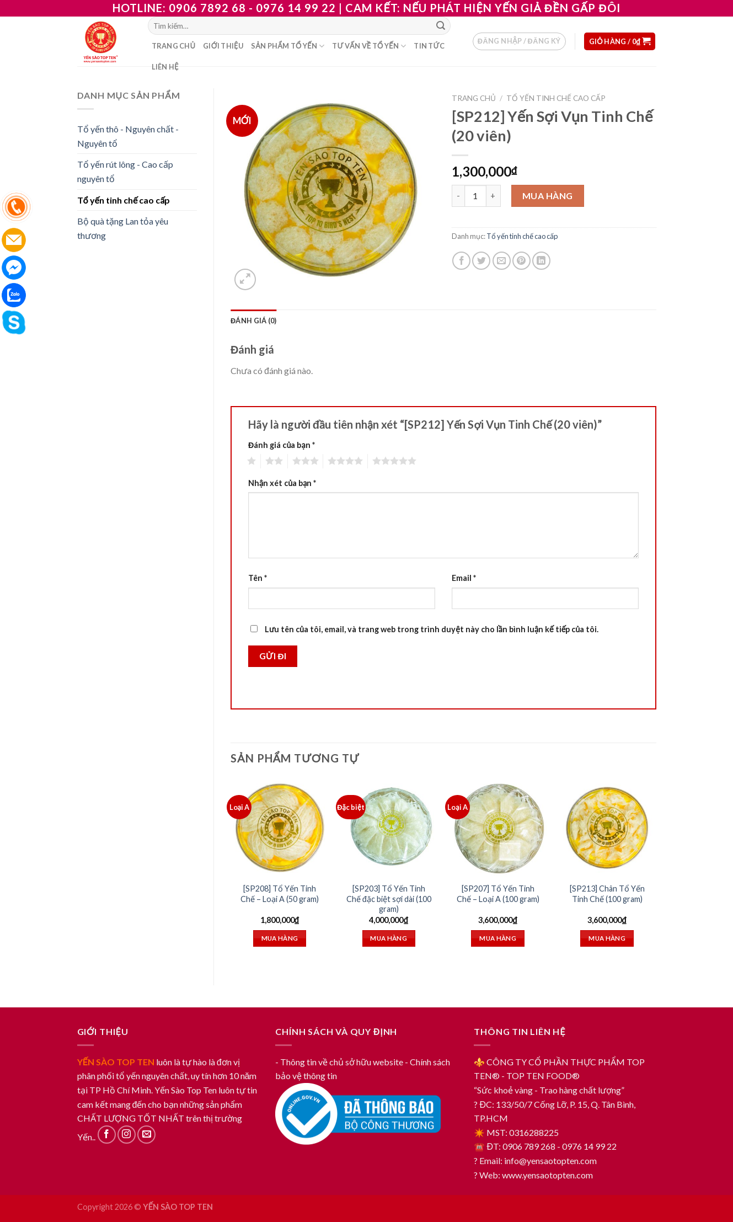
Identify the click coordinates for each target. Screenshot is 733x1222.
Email (464, 578)
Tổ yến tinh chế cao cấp (123, 200)
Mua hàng (547, 195)
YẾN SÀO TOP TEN (115, 1061)
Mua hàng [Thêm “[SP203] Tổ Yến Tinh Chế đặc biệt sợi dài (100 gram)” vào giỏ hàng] (388, 938)
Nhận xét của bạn (282, 483)
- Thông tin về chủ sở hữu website (339, 1061)
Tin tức (429, 45)
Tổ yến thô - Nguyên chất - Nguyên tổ (128, 136)
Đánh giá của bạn (281, 445)
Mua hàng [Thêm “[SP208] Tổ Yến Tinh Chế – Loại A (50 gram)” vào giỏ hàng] (279, 938)
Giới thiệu (223, 45)
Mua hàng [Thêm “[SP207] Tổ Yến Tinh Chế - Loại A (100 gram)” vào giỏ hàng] (497, 938)
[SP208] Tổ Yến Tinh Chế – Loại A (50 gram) (279, 894)
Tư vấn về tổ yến (369, 46)
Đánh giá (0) (253, 320)
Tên (257, 578)
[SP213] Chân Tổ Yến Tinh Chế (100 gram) (607, 894)
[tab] (253, 320)
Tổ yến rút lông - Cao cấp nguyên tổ (125, 171)
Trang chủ (174, 45)
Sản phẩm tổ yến (287, 46)
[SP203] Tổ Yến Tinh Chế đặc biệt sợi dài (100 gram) (388, 899)
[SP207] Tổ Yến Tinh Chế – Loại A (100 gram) (498, 894)
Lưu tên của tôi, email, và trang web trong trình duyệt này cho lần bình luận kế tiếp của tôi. (431, 629)
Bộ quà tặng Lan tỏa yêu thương (122, 228)
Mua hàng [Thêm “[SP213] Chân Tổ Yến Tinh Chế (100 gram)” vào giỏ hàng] (606, 938)
